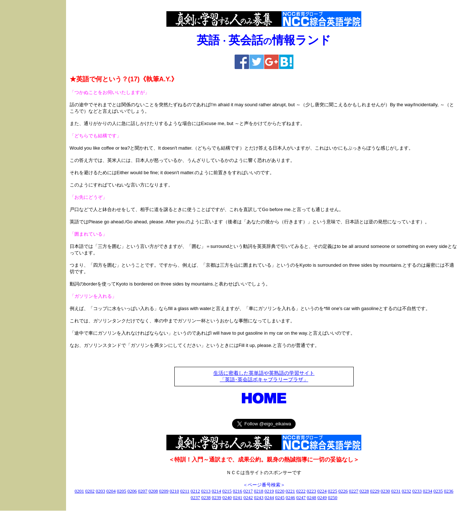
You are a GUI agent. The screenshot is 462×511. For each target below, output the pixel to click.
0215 (227, 491)
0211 (184, 491)
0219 (269, 491)
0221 (290, 491)
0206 (132, 491)
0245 (279, 497)
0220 (279, 491)
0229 (374, 491)
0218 (258, 491)
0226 (343, 491)
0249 (322, 497)
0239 (216, 497)
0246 (290, 497)
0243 (258, 497)
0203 (100, 491)
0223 (311, 491)
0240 (227, 497)
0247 (301, 497)
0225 (332, 491)
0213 (205, 491)
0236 (448, 491)
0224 (322, 491)
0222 (301, 491)
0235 (438, 491)
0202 (90, 491)
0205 (121, 491)
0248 (311, 497)
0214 (216, 491)
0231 (396, 491)
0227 (353, 491)
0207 (142, 491)
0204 (111, 491)
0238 (206, 497)
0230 (385, 491)
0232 (406, 491)
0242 (248, 497)
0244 (269, 497)
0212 (195, 491)
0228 (364, 491)
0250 (332, 497)
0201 (79, 491)
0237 (195, 497)
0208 (153, 491)
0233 (417, 491)
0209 (164, 491)
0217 (248, 491)
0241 (237, 497)
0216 (237, 491)
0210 (174, 491)
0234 (427, 491)
